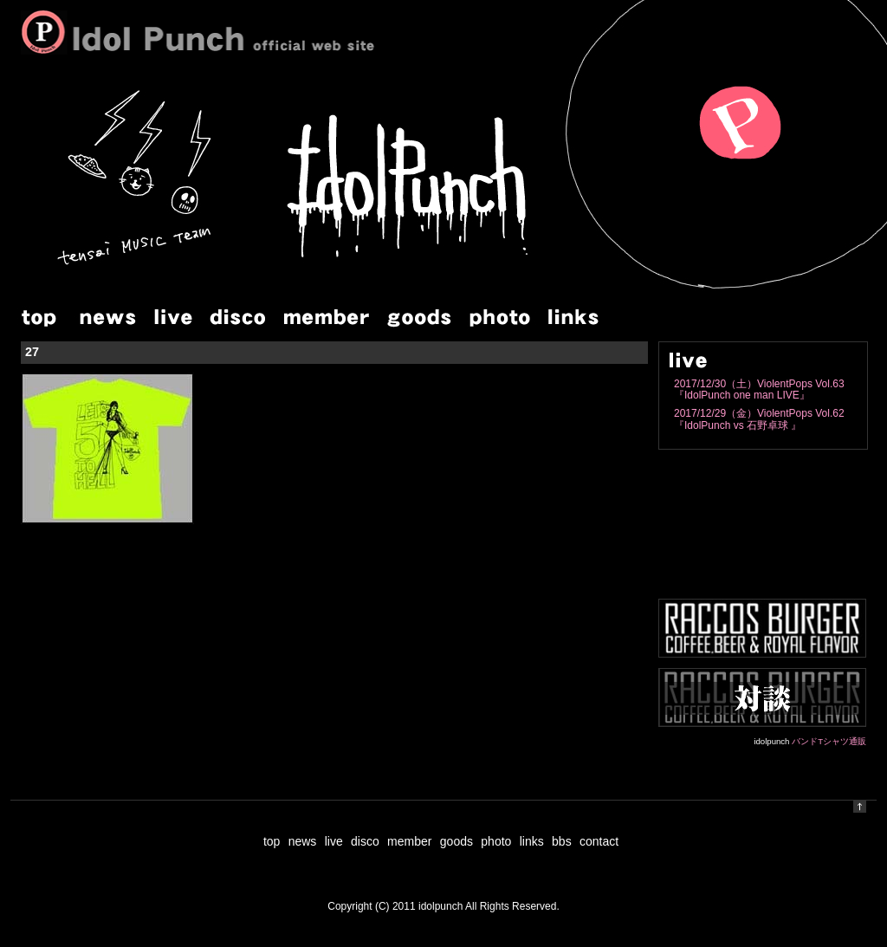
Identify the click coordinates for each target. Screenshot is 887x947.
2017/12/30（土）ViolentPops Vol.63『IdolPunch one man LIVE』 (759, 389)
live (334, 841)
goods (456, 841)
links (532, 841)
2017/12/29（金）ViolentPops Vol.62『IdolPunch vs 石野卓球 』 (759, 419)
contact (598, 841)
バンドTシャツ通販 (829, 741)
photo (496, 841)
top (271, 841)
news (302, 841)
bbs (562, 841)
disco (365, 841)
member (409, 841)
